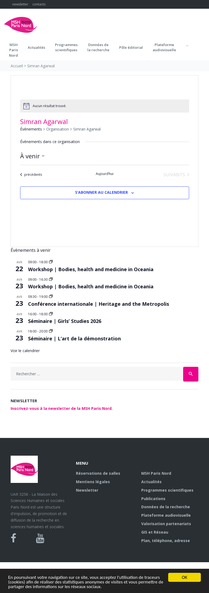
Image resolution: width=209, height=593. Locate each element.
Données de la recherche (165, 506)
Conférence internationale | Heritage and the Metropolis (98, 304)
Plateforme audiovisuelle (166, 515)
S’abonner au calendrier (101, 192)
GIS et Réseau (154, 532)
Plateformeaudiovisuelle (164, 47)
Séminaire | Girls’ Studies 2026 (64, 321)
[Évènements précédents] (31, 175)
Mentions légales (93, 481)
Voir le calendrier (25, 350)
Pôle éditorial (131, 47)
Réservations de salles (98, 473)
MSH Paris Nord (156, 473)
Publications (153, 498)
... (187, 44)
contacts (38, 4)
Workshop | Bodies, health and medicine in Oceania (90, 269)
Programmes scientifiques (66, 47)
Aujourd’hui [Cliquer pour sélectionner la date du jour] (104, 174)
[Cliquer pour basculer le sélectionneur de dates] (32, 156)
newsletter (20, 4)
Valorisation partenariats (166, 523)
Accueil (17, 65)
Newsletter (87, 490)
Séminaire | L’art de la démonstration (74, 338)
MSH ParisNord (13, 50)
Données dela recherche (98, 47)
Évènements (31, 129)
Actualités (36, 47)
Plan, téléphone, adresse (165, 540)
